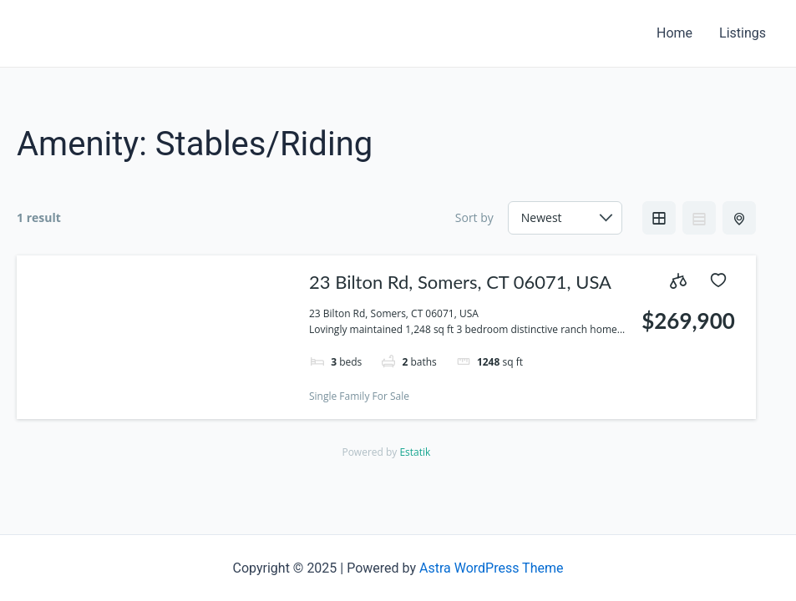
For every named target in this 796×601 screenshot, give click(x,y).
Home (674, 33)
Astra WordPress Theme (491, 568)
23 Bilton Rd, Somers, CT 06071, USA (460, 281)
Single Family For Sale (359, 396)
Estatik (414, 452)
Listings (742, 33)
